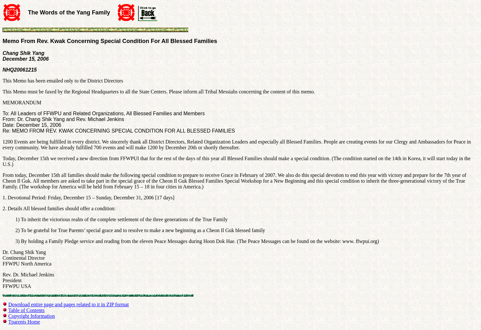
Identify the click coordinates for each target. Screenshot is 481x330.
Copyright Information (31, 316)
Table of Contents (26, 310)
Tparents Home (24, 322)
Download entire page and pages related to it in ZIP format (68, 304)
